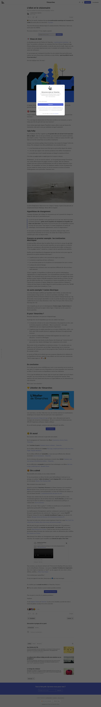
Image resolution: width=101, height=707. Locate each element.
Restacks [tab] (37, 627)
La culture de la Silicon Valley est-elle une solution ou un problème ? (44, 658)
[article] (50, 650)
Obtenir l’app (57, 701)
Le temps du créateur (33, 669)
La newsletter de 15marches (35, 12)
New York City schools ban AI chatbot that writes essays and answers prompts (50, 521)
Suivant (70, 618)
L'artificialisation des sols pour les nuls (51, 493)
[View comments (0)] (33, 17)
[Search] (79, 2)
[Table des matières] (1, 353)
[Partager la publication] (82, 2)
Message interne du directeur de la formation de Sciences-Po (48, 517)
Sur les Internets (39, 503)
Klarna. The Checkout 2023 (43, 481)
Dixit (28, 489)
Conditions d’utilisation (57, 107)
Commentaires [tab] (31, 627)
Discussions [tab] (39, 643)
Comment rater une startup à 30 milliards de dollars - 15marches (49, 460)
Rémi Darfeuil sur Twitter (39, 529)
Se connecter (96, 2)
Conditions (54, 697)
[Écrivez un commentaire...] (52, 634)
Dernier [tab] (34, 643)
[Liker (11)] (29, 17)
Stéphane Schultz (35, 601)
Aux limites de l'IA (32, 647)
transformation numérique (61, 42)
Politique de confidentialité (56, 110)
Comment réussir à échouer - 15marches (51, 445)
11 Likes (37, 609)
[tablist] (33, 627)
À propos (50, 22)
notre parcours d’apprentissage (39, 418)
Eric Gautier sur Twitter (33, 533)
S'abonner (87, 2)
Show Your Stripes (43, 572)
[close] (63, 87)
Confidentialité (49, 697)
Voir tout (31, 678)
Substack (44, 704)
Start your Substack (46, 701)
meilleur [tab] (29, 643)
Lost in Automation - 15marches (42, 456)
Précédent (31, 618)
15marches (43, 601)
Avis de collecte (61, 697)
